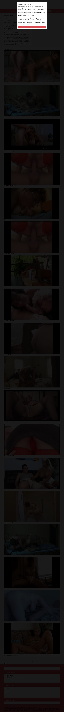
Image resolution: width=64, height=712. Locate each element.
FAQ (30, 23)
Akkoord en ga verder (32, 27)
